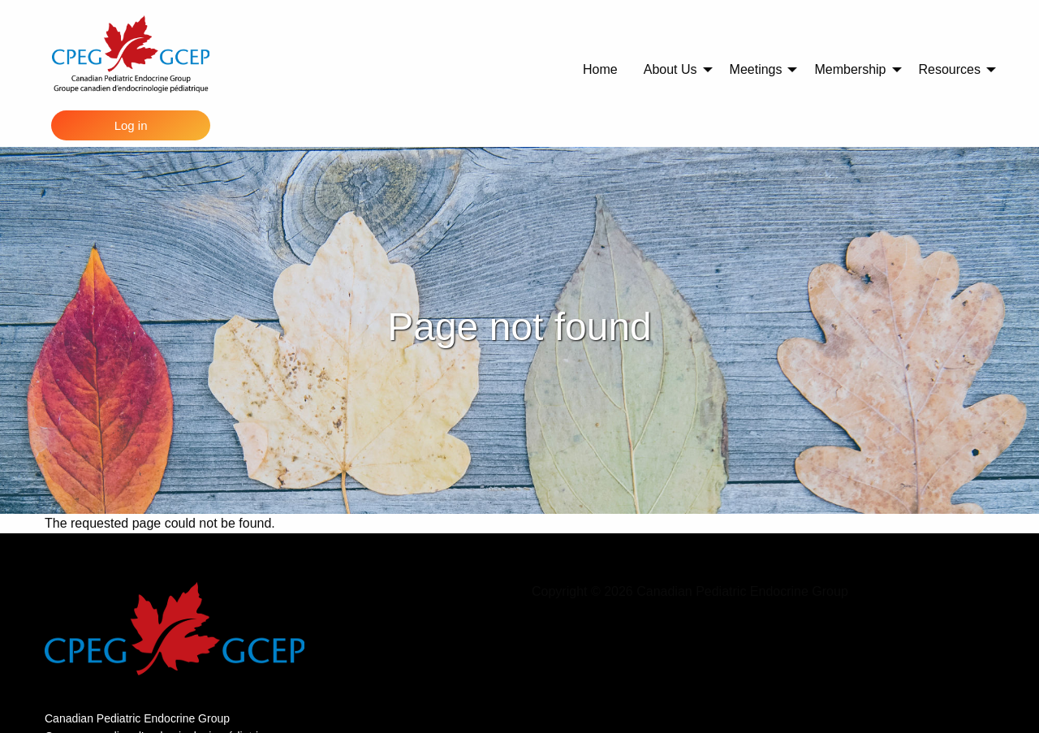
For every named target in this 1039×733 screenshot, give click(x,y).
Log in (131, 125)
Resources (950, 69)
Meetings (756, 69)
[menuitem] (600, 69)
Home (600, 69)
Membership (850, 69)
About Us (670, 69)
